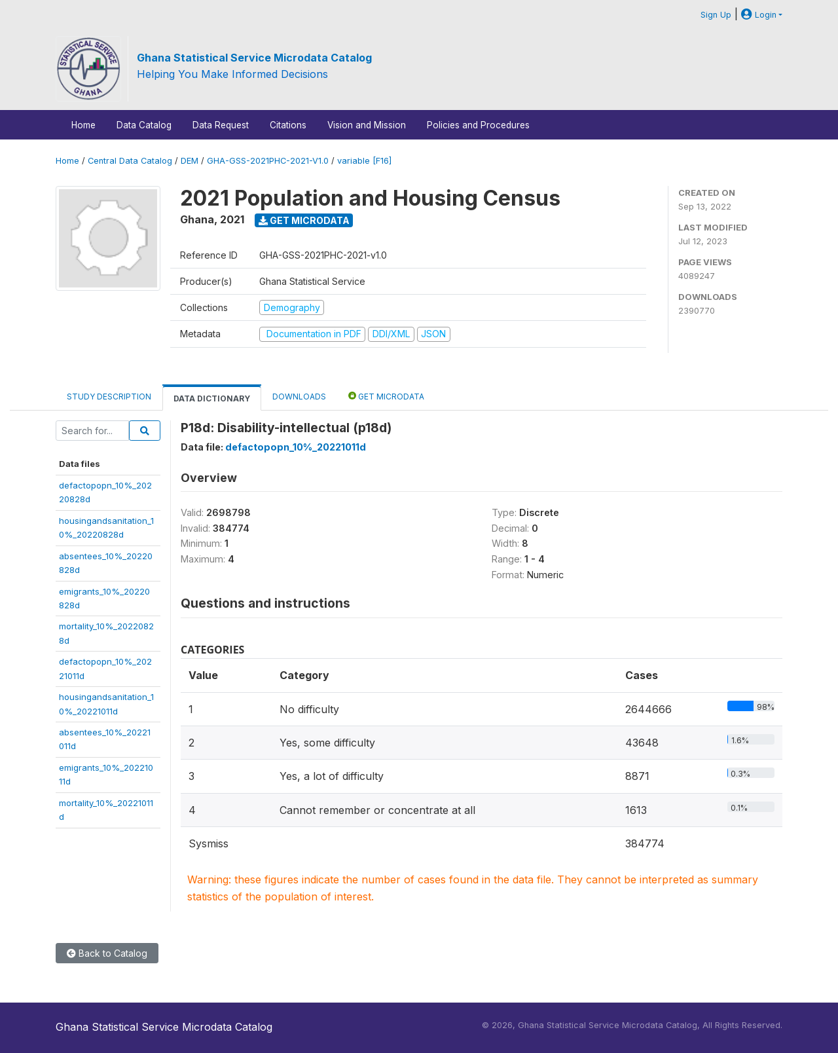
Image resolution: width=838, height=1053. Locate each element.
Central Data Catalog (130, 161)
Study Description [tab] (109, 396)
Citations (288, 125)
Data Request (220, 125)
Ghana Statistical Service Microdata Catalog (254, 57)
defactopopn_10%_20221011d (295, 447)
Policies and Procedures (478, 125)
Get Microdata (304, 220)
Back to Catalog (107, 953)
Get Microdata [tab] (386, 395)
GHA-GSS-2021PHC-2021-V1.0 (268, 161)
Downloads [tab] (299, 396)
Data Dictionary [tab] (211, 398)
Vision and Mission (366, 125)
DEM (189, 161)
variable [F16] (364, 161)
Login (758, 15)
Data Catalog (144, 125)
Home (83, 125)
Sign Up (716, 15)
